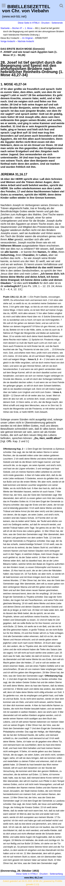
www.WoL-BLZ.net (33, 877)
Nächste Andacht (26, 41)
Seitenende (57, 22)
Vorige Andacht (8, 41)
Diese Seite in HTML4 (28, 22)
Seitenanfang (56, 873)
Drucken (45, 22)
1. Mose (28, 28)
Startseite (5, 28)
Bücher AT (17, 28)
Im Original (27, 38)
